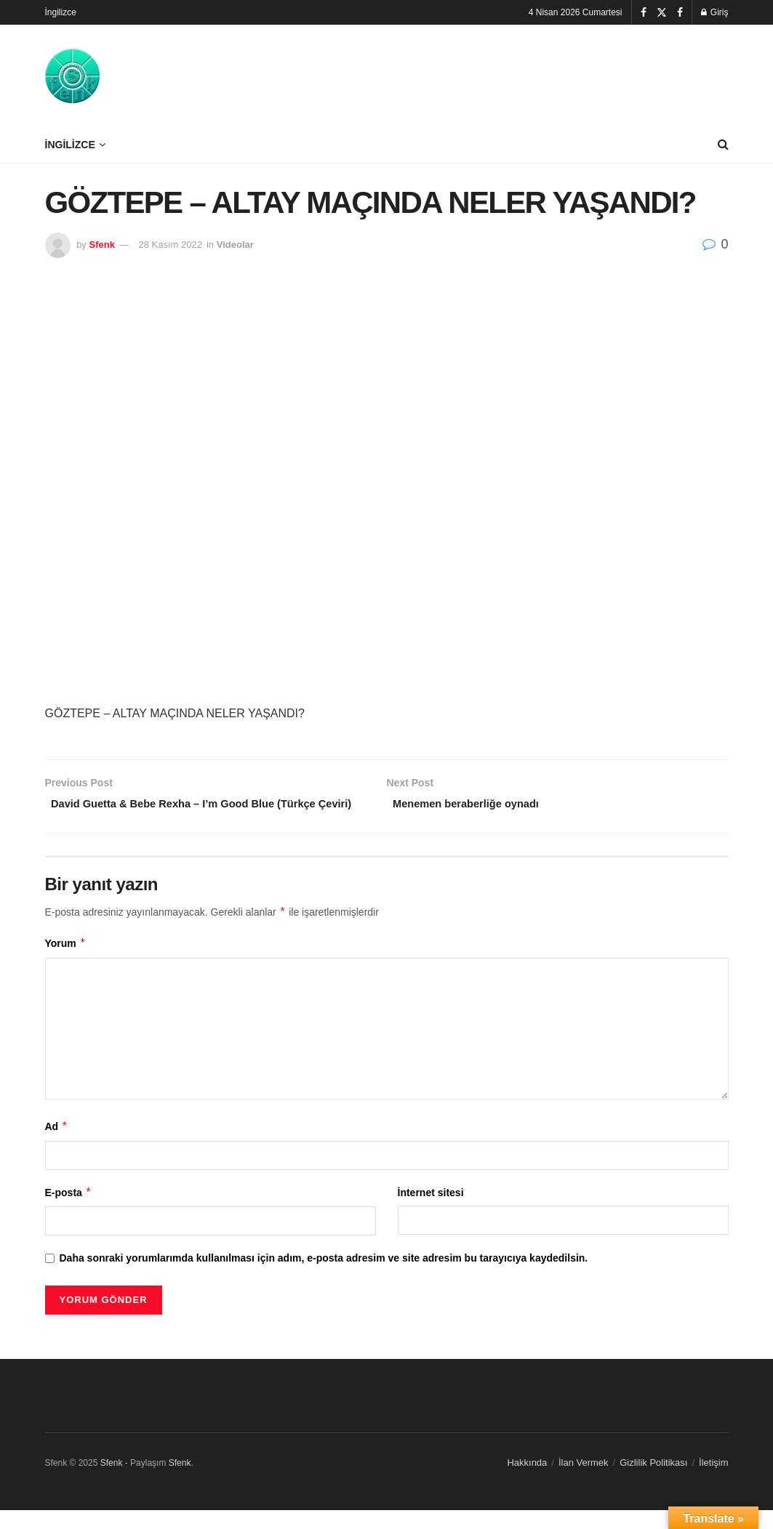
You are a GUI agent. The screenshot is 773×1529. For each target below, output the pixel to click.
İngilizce (60, 12)
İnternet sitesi (431, 1211)
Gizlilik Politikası (653, 1482)
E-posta (68, 1211)
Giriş (715, 12)
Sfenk (101, 244)
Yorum (66, 963)
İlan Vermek (583, 1482)
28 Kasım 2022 (170, 244)
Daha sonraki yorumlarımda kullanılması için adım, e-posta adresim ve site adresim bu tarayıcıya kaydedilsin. (324, 1277)
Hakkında (527, 1482)
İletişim (713, 1482)
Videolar (235, 244)
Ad (56, 1146)
